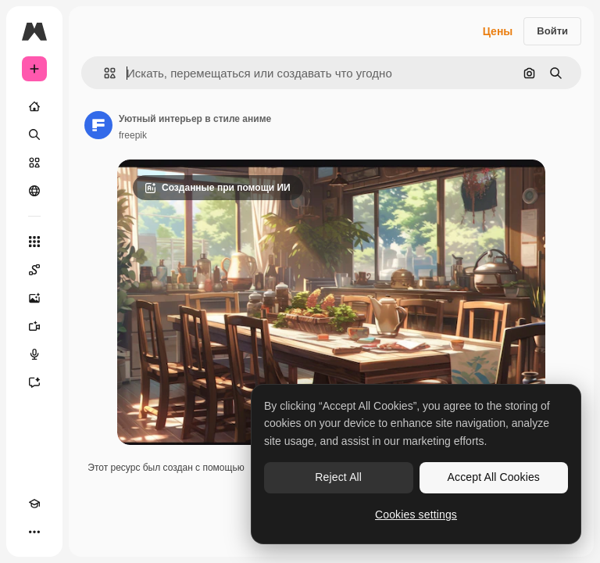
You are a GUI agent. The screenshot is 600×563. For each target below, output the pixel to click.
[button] (103, 73)
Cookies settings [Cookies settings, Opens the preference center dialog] (416, 514)
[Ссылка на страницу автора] (98, 125)
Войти (552, 31)
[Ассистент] (34, 382)
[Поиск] (34, 134)
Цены (498, 31)
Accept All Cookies (494, 477)
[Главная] (34, 106)
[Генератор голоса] (34, 354)
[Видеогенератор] (34, 326)
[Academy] (34, 503)
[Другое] (34, 531)
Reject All (338, 477)
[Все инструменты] (34, 241)
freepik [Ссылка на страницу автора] (133, 135)
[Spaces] (34, 269)
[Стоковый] (34, 162)
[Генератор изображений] (34, 297)
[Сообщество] (34, 190)
